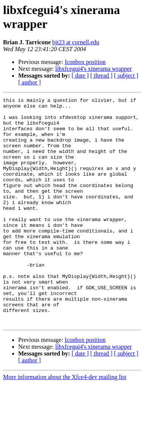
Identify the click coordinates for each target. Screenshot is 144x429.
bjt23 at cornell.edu (75, 42)
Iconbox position (85, 62)
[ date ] (80, 75)
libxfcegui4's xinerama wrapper (93, 69)
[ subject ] (126, 75)
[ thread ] (101, 75)
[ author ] (29, 82)
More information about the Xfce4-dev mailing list (64, 422)
